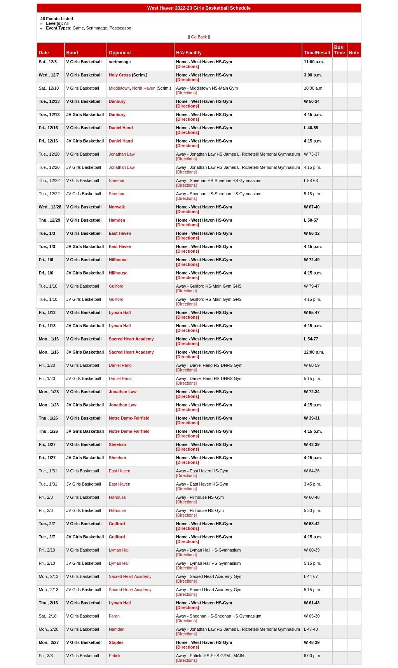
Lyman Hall (120, 312)
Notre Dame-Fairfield (129, 418)
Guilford (116, 286)
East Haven (120, 233)
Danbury (117, 101)
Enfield (115, 655)
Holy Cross (120, 75)
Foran (114, 616)
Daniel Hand (121, 127)
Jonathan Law (121, 154)
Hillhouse (118, 259)
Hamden (117, 220)
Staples (116, 642)
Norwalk (117, 207)
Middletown (119, 88)
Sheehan (117, 180)
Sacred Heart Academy (131, 339)
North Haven (143, 88)
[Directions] (187, 66)
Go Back (199, 37)
